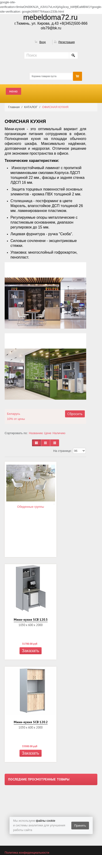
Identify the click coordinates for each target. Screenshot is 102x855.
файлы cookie (45, 820)
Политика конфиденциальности (27, 852)
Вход (42, 42)
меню (13, 91)
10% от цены (16, 419)
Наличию (59, 433)
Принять (80, 825)
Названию (36, 433)
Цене (47, 433)
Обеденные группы (30, 506)
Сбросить (74, 413)
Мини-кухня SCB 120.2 (31, 722)
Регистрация (66, 42)
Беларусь (13, 414)
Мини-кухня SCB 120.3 (31, 619)
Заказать (30, 650)
